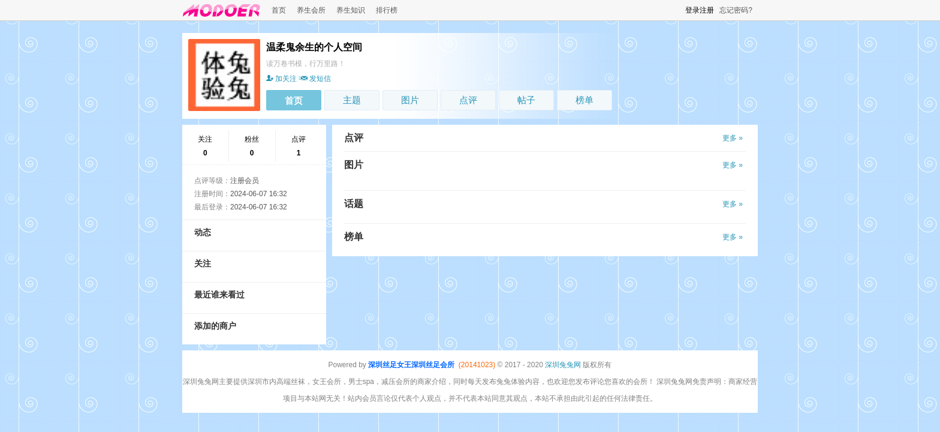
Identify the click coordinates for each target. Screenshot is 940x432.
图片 (410, 100)
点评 (468, 100)
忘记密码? (735, 10)
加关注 (281, 78)
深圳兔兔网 (563, 365)
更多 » (732, 138)
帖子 (526, 100)
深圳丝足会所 (432, 365)
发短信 (315, 78)
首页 (279, 10)
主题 (352, 100)
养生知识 (350, 10)
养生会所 (311, 10)
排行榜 (386, 10)
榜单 (584, 100)
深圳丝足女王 (389, 365)
